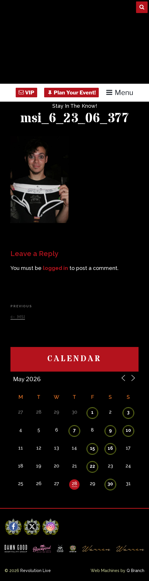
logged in (55, 268)
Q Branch (135, 570)
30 (110, 484)
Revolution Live (35, 570)
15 (92, 448)
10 (128, 430)
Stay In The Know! (74, 106)
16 (110, 448)
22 (92, 466)
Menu (119, 92)
